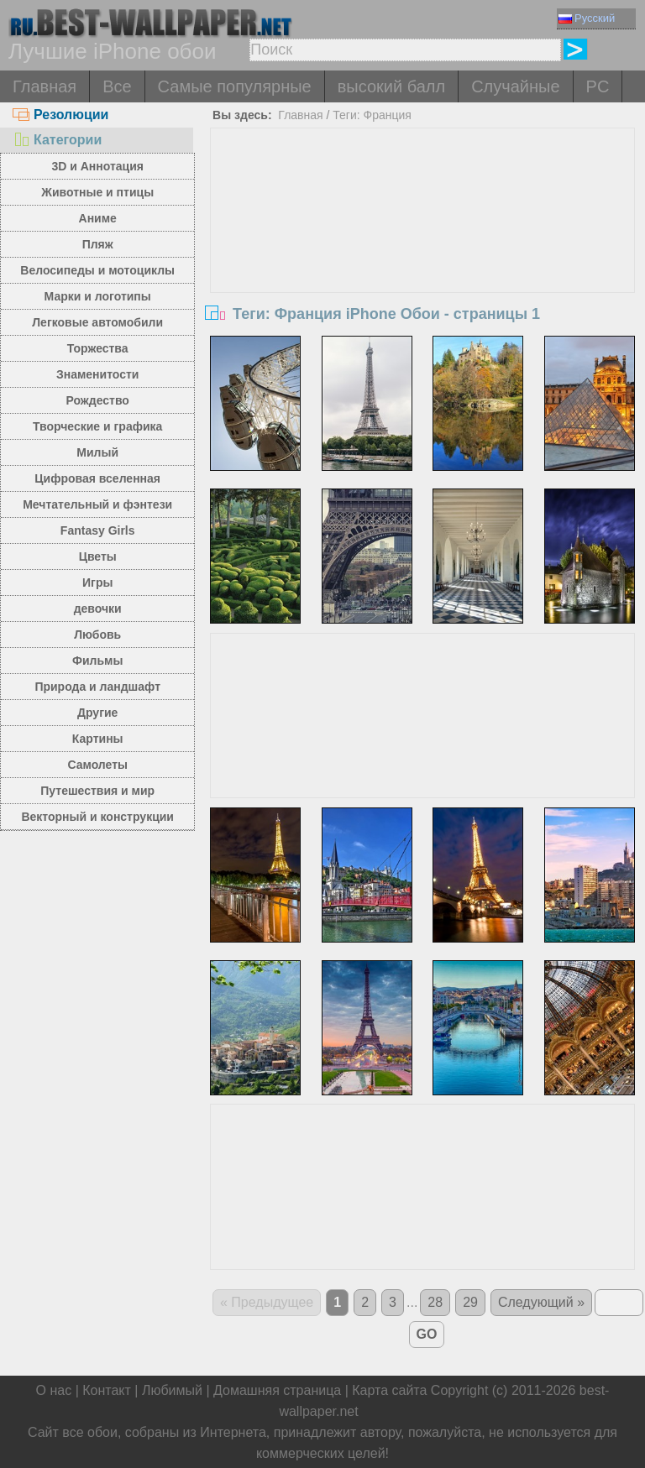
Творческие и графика (97, 426)
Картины (97, 738)
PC (598, 86)
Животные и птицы (97, 192)
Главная (44, 86)
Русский (586, 18)
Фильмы (97, 660)
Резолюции (60, 114)
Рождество (97, 400)
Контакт (106, 1390)
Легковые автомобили (97, 322)
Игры (97, 582)
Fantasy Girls (97, 530)
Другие (97, 712)
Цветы (98, 556)
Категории (57, 140)
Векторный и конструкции (97, 816)
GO (427, 1334)
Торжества (97, 348)
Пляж (97, 244)
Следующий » (541, 1302)
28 (435, 1302)
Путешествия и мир (97, 790)
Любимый (172, 1390)
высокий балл (391, 86)
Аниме (98, 218)
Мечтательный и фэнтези (97, 504)
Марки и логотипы (98, 296)
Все (116, 86)
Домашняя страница (277, 1390)
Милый (97, 452)
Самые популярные (235, 86)
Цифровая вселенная (97, 478)
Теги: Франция (372, 115)
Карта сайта (389, 1390)
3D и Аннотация (97, 166)
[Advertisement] (423, 254)
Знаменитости (97, 374)
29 (470, 1302)
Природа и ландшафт (97, 686)
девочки (98, 608)
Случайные (515, 86)
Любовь (97, 634)
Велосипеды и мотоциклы (97, 270)
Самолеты (97, 764)
